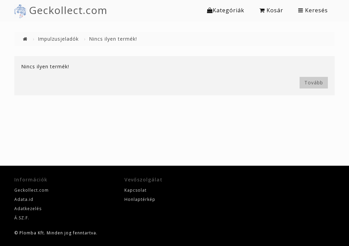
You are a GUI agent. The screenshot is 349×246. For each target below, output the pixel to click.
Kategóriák (225, 10)
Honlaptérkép (139, 199)
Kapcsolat (135, 190)
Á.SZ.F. (21, 218)
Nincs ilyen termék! (113, 39)
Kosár (271, 10)
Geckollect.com (68, 10)
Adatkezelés (28, 208)
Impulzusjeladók (58, 39)
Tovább (313, 82)
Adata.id (23, 199)
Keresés (313, 10)
